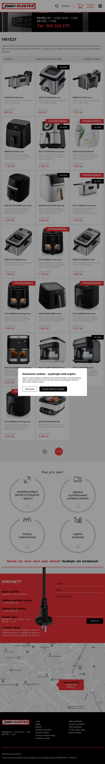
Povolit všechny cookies (53, 389)
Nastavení (30, 389)
